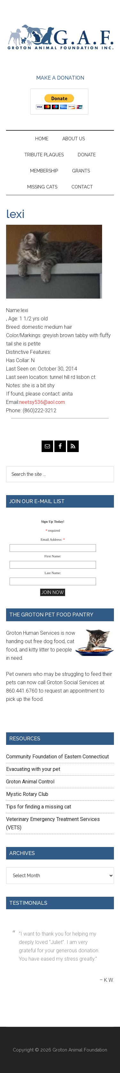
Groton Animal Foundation (60, 37)
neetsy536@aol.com (42, 402)
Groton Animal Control (30, 782)
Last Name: (52, 573)
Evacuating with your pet (33, 769)
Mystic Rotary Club (27, 794)
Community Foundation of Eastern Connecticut (57, 757)
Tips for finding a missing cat (38, 807)
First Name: (52, 556)
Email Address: (51, 539)
